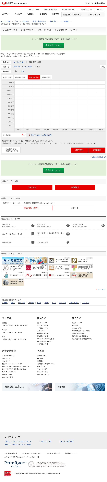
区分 (22, 71)
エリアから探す (19, 62)
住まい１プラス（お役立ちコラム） (14, 369)
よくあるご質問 (7, 377)
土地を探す (41, 331)
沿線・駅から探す (35, 62)
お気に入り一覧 (33, 9)
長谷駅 (47, 303)
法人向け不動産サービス (45, 364)
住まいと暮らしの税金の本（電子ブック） (17, 366)
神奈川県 (17, 67)
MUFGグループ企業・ (14, 387)
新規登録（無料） (87, 9)
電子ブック (41, 366)
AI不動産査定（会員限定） (81, 331)
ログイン (100, 9)
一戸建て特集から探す (45, 341)
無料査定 (75, 325)
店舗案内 (30, 13)
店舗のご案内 (42, 356)
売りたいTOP (77, 323)
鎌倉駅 (39, 303)
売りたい (18, 13)
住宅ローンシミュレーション (12, 364)
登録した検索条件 (50, 9)
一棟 (15, 71)
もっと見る (101, 289)
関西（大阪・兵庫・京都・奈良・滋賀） (14, 337)
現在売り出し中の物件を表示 (41, 135)
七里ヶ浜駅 (85, 303)
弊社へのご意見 (42, 372)
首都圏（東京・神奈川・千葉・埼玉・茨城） (15, 324)
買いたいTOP (42, 323)
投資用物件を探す (43, 333)
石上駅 (54, 303)
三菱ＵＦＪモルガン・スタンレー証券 (18, 444)
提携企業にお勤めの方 (72, 14)
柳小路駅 (31, 303)
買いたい (5, 13)
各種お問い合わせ (43, 374)
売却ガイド (6, 361)
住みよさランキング (9, 372)
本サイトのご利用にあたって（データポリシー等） (22, 457)
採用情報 (55, 13)
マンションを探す (43, 325)
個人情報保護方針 (10, 453)
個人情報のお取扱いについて (32, 453)
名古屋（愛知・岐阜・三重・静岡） (12, 331)
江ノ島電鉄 (28, 67)
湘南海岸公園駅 (74, 303)
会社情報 (43, 13)
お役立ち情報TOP (8, 356)
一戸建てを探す (42, 328)
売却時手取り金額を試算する (82, 339)
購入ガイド (6, 358)
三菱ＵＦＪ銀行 (45, 441)
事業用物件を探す (43, 336)
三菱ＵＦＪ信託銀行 (66, 441)
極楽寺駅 (5, 303)
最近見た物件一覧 (68, 9)
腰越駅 (13, 303)
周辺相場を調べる (78, 333)
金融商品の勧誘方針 (53, 453)
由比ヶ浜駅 (62, 303)
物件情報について (71, 453)
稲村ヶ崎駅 (21, 303)
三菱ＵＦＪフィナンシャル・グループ (17, 441)
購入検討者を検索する (80, 336)
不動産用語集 (7, 374)
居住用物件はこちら (99, 157)
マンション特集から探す (45, 339)
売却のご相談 (77, 328)
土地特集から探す (43, 344)
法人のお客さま (94, 14)
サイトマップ (42, 369)
